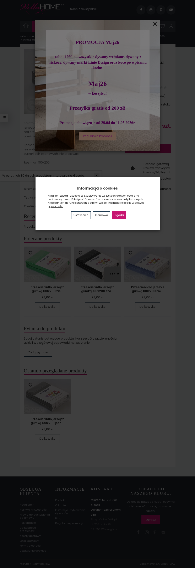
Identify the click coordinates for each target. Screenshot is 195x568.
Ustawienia (81, 215)
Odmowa (101, 215)
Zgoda (119, 215)
